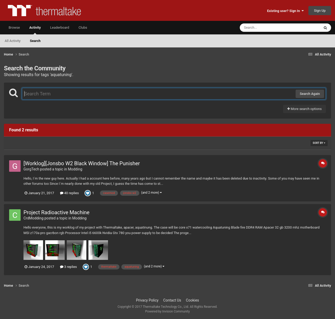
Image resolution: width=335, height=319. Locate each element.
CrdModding (33, 218)
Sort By (319, 143)
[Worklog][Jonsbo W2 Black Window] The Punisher (81, 163)
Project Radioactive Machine (56, 212)
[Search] (267, 27)
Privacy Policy (147, 300)
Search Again (310, 94)
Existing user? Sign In (285, 11)
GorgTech (31, 169)
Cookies (192, 300)
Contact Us (172, 300)
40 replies (69, 193)
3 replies (68, 267)
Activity (35, 30)
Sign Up (320, 11)
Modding (75, 169)
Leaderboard (59, 27)
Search (35, 41)
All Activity (13, 41)
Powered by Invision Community (167, 311)
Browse (14, 27)
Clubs (83, 27)
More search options (304, 109)
